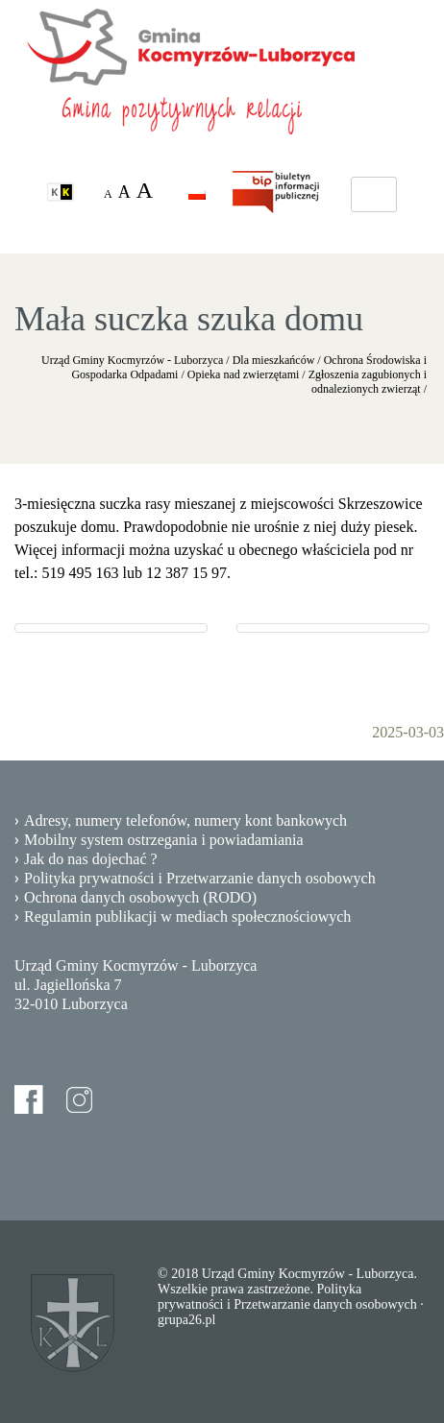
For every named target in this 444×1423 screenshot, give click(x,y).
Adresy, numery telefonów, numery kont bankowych (185, 820)
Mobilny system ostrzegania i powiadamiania (164, 840)
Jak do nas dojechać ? (91, 859)
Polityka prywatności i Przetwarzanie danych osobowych (200, 878)
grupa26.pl (186, 1320)
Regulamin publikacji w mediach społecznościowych (187, 916)
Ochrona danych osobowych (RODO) (140, 897)
